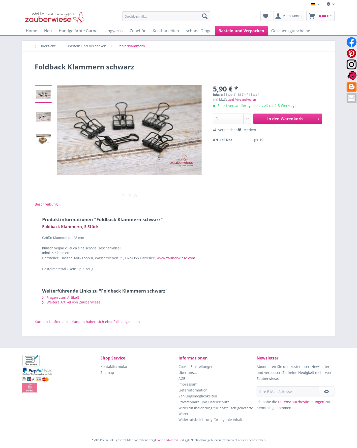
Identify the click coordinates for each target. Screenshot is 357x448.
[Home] (31, 30)
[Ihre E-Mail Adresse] (288, 391)
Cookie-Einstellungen (195, 366)
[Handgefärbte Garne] (78, 30)
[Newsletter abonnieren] (326, 391)
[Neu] (48, 30)
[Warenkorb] (320, 16)
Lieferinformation (193, 390)
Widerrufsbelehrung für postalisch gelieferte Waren (215, 411)
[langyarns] (113, 30)
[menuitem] (329, 4)
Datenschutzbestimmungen (301, 401)
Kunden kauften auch (53, 321)
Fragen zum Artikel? (60, 297)
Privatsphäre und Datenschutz (203, 402)
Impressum (187, 384)
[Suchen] (205, 16)
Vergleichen (225, 129)
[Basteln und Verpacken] (241, 30)
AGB (181, 378)
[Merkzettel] (265, 16)
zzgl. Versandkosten (242, 99)
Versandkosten (167, 440)
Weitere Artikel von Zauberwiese (71, 302)
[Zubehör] (137, 30)
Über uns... (187, 372)
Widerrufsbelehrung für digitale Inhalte (211, 419)
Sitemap (107, 372)
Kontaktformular (114, 366)
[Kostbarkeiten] (165, 30)
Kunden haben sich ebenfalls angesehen (106, 321)
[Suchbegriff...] (166, 16)
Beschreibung (46, 204)
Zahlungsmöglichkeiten (197, 396)
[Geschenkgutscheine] (291, 30)
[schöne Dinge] (198, 30)
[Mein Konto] (288, 16)
